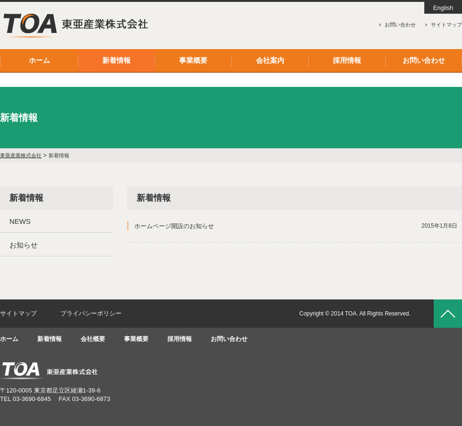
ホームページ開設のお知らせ (295, 226)
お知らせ (23, 245)
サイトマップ (446, 24)
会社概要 (93, 338)
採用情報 (347, 60)
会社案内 (270, 60)
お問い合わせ (400, 24)
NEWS (20, 221)
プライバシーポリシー (91, 313)
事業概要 (193, 60)
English (443, 7)
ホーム (39, 60)
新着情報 (116, 60)
